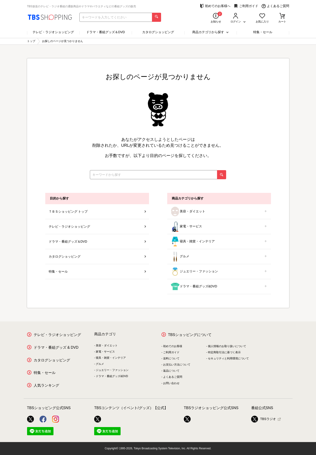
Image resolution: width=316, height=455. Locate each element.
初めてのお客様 (172, 346)
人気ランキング (46, 385)
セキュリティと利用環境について (228, 358)
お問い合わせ (171, 383)
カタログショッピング (158, 32)
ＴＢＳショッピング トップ (97, 211)
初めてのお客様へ (215, 6)
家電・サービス (219, 226)
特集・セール (262, 32)
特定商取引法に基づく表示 (224, 352)
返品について (171, 370)
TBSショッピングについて (190, 335)
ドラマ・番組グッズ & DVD (56, 347)
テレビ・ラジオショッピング (53, 32)
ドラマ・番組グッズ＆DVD (105, 32)
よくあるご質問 (275, 6)
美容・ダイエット (219, 211)
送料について (171, 358)
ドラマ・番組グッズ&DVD (219, 286)
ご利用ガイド (246, 6)
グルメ (219, 256)
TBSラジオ (263, 419)
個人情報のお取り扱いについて (227, 346)
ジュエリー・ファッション (219, 271)
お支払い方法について (176, 364)
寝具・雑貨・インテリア (219, 241)
